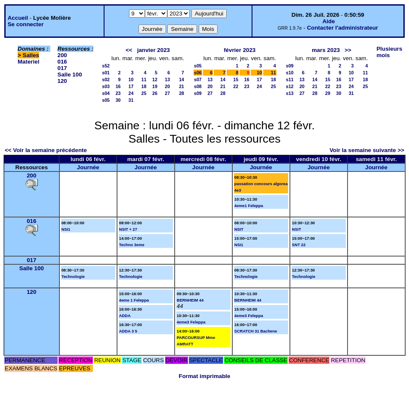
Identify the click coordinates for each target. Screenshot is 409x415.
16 (118, 86)
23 (118, 93)
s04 (106, 93)
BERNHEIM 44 (190, 300)
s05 (106, 100)
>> (347, 50)
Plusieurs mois (389, 52)
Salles (31, 55)
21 (181, 86)
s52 (106, 65)
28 (181, 93)
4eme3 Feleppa (191, 322)
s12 (290, 86)
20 (167, 86)
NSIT (238, 229)
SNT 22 (299, 245)
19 (154, 86)
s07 (198, 79)
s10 (290, 72)
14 (181, 79)
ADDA (125, 316)
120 (62, 81)
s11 (290, 79)
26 (154, 93)
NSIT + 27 (128, 229)
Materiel (28, 61)
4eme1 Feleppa (248, 206)
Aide (329, 21)
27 (167, 93)
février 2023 (239, 50)
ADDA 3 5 (128, 331)
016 (62, 61)
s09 (198, 93)
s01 (106, 72)
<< (129, 50)
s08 (198, 86)
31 (131, 100)
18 (144, 86)
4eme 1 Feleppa (134, 300)
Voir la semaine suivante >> (366, 150)
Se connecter (26, 24)
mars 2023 (326, 50)
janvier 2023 (153, 50)
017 (62, 68)
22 (235, 86)
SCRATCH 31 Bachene (255, 331)
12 (154, 79)
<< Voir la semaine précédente (46, 150)
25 (144, 93)
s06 (198, 72)
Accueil (18, 18)
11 (144, 79)
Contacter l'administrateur (342, 27)
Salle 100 (70, 74)
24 (131, 93)
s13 (290, 93)
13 (167, 79)
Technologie (73, 277)
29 (327, 93)
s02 (106, 79)
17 (131, 86)
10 (131, 79)
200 (62, 55)
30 (118, 100)
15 (235, 79)
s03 (106, 86)
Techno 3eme (132, 245)
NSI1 (66, 229)
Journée (88, 167)
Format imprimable (205, 376)
